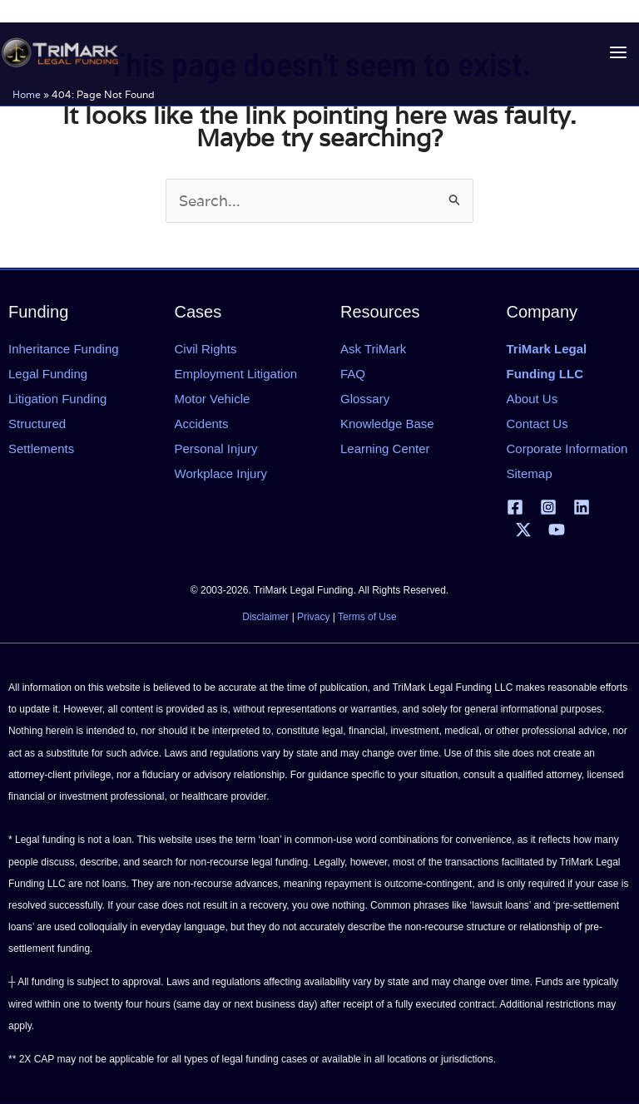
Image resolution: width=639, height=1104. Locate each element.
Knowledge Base (387, 423)
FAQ (352, 374)
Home (26, 94)
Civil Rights (206, 349)
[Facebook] (515, 507)
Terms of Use (367, 617)
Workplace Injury (221, 473)
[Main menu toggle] (618, 53)
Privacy (313, 617)
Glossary (364, 399)
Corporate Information (567, 448)
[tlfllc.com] (60, 52)
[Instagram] (548, 507)
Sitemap (529, 473)
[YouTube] (556, 529)
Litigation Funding (57, 399)
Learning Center (385, 448)
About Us (532, 399)
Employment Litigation (236, 374)
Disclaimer (265, 617)
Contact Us (537, 423)
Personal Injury (216, 448)
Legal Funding (47, 374)
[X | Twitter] (523, 529)
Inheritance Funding (63, 349)
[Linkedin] (581, 507)
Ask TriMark (373, 349)
